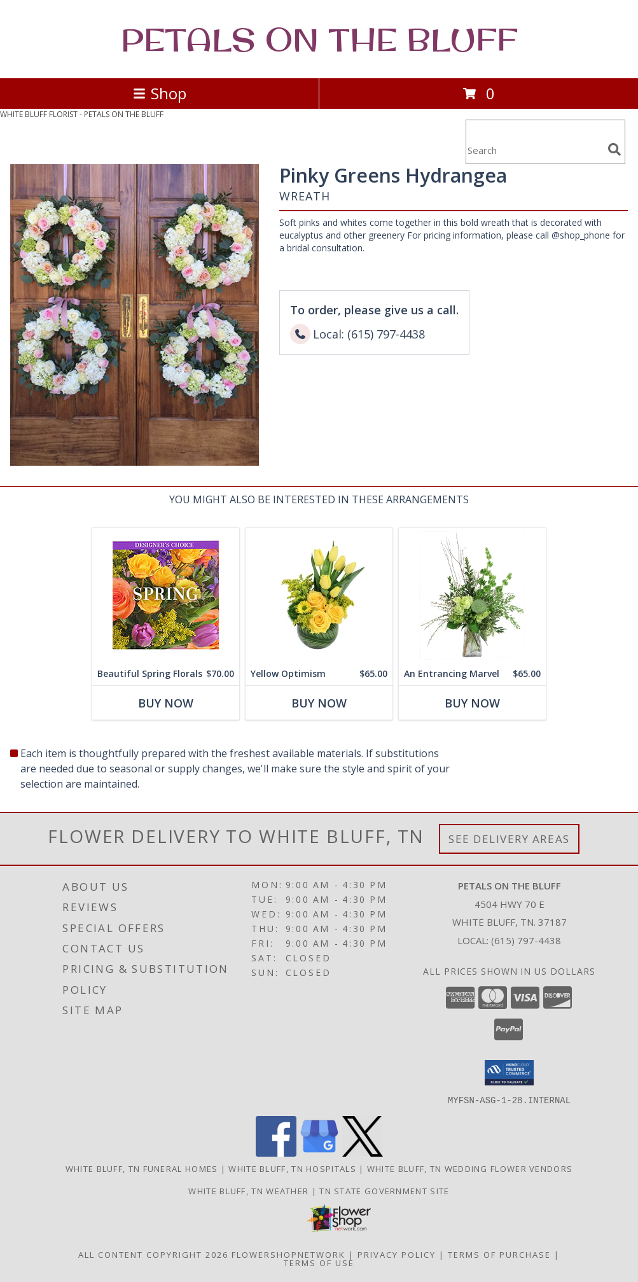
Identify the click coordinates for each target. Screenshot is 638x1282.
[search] (614, 150)
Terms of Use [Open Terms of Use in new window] (319, 1262)
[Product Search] (534, 150)
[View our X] (362, 1152)
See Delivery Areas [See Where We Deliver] (509, 839)
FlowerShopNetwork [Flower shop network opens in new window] (288, 1254)
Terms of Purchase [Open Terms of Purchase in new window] (499, 1254)
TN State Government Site (384, 1190)
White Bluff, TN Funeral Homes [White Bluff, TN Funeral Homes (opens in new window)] (142, 1168)
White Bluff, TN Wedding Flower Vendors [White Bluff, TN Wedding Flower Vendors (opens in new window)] (469, 1168)
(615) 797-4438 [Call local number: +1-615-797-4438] (526, 940)
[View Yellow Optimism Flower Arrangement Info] (319, 595)
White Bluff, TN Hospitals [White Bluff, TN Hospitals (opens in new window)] (292, 1168)
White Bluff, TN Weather (248, 1190)
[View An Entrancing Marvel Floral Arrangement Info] (472, 595)
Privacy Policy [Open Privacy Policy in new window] (396, 1254)
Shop (159, 93)
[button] (509, 1072)
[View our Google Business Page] (319, 1152)
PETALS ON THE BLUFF (319, 39)
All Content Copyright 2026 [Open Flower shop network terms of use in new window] (153, 1254)
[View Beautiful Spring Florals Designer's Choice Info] (165, 595)
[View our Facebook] (276, 1152)
